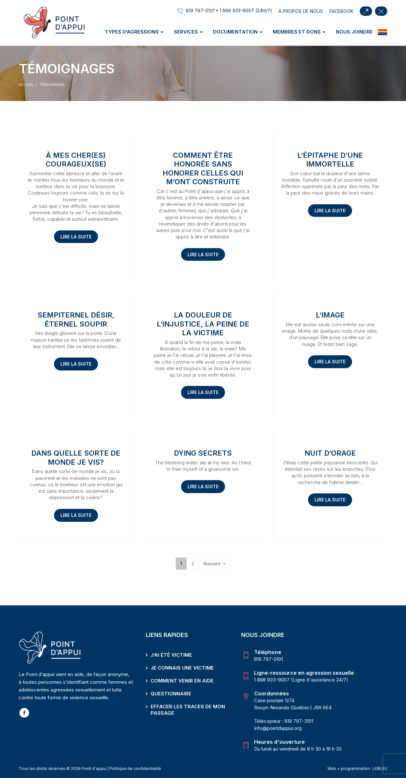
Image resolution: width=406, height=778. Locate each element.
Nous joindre (354, 32)
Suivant (214, 563)
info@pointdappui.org (278, 728)
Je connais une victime (182, 668)
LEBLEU (380, 768)
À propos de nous (301, 11)
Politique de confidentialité (135, 768)
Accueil (26, 84)
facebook (341, 11)
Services (186, 32)
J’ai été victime (171, 655)
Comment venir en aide (182, 681)
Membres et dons (297, 32)
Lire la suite (75, 236)
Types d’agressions (132, 32)
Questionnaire (171, 694)
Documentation (235, 32)
